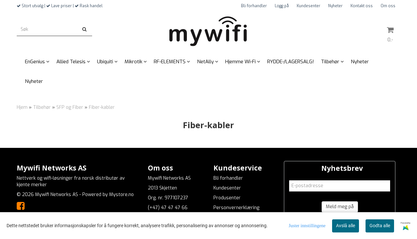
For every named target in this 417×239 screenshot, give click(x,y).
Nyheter (335, 6)
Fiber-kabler (102, 107)
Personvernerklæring (236, 208)
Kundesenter (308, 6)
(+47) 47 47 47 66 (168, 208)
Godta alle (379, 225)
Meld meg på (340, 207)
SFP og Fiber (69, 107)
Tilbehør (42, 107)
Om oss (388, 6)
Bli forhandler (254, 6)
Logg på (282, 6)
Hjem (22, 107)
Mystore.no (121, 194)
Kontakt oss (361, 6)
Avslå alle (345, 225)
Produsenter (227, 198)
